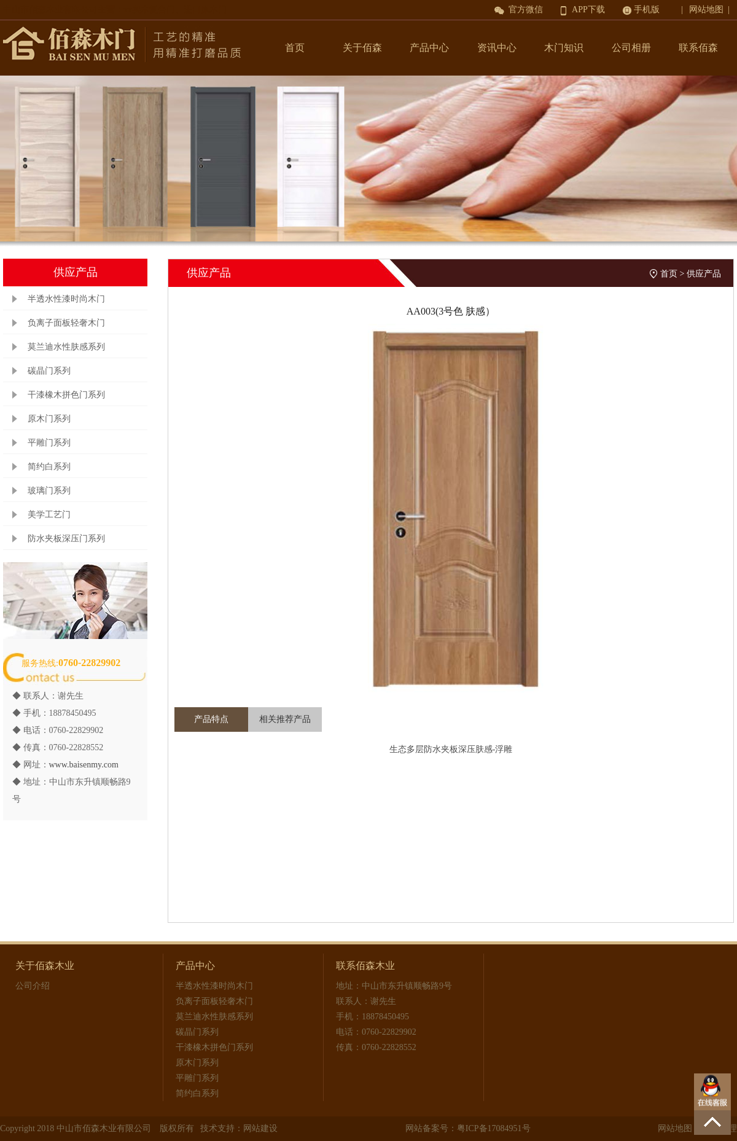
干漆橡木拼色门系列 (66, 394)
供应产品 (704, 273)
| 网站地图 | (707, 9)
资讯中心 (497, 47)
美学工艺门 (49, 514)
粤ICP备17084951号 (494, 1128)
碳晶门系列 (49, 370)
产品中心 (429, 47)
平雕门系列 (49, 442)
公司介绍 (32, 985)
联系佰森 (698, 47)
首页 (295, 47)
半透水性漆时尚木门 (66, 299)
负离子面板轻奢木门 (66, 322)
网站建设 (260, 1128)
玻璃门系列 (49, 490)
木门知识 (563, 47)
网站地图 (675, 1128)
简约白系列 (49, 466)
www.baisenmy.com (84, 764)
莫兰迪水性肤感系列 (66, 346)
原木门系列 (49, 418)
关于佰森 (362, 47)
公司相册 (631, 47)
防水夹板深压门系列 (66, 538)
